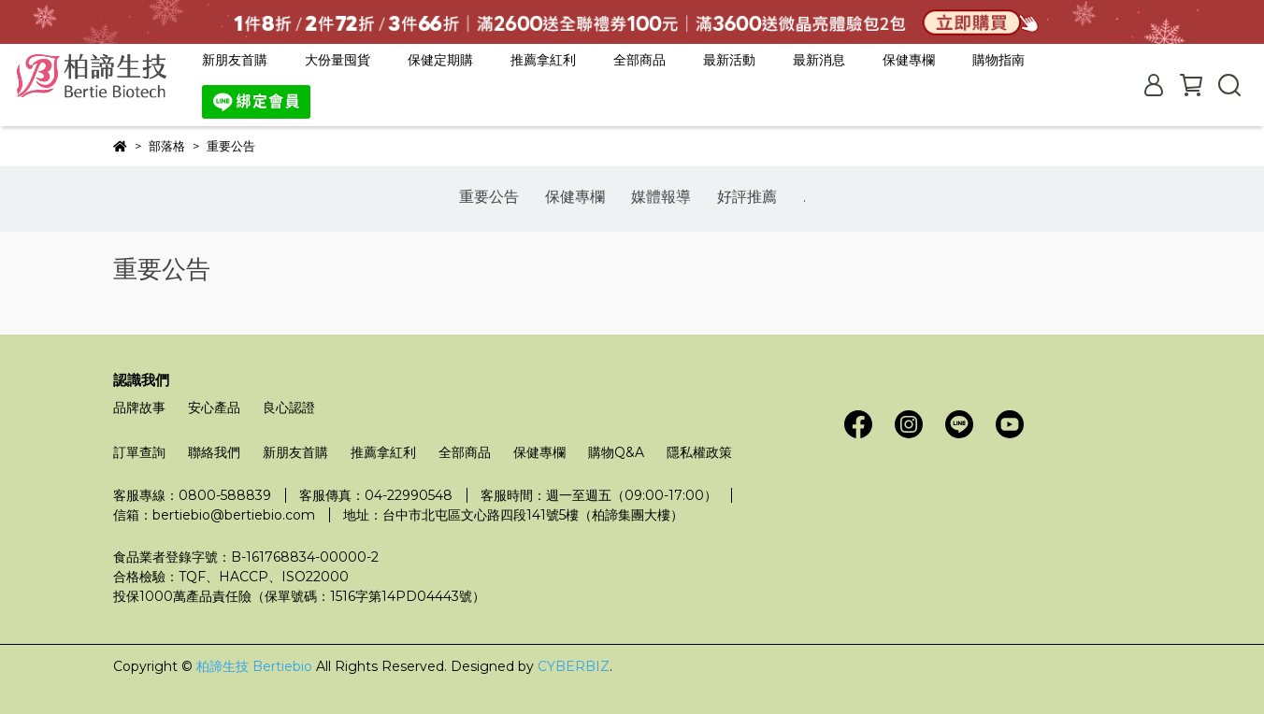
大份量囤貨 (337, 59)
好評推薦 (747, 197)
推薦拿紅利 (543, 59)
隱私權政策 (699, 452)
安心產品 (214, 407)
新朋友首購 (234, 59)
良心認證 (289, 407)
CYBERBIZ (574, 666)
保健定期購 (440, 59)
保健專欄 (575, 197)
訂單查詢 (139, 452)
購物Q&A (616, 452)
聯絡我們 (214, 452)
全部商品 (639, 59)
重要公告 (489, 197)
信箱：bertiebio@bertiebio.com (214, 515)
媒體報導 (661, 197)
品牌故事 (139, 407)
